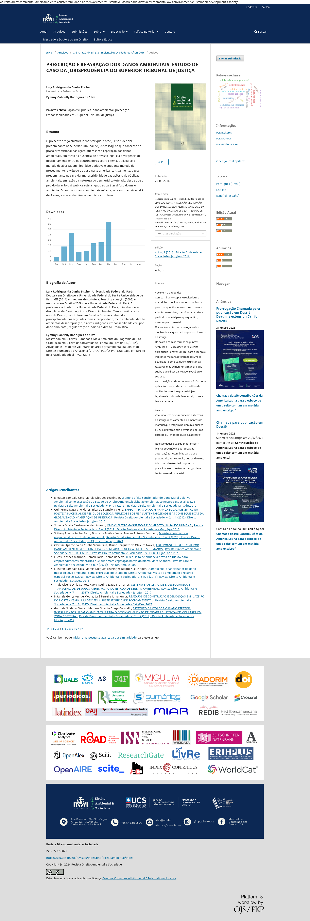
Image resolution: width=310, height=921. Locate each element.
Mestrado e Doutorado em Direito (65, 39)
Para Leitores (224, 132)
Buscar (260, 31)
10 (75, 628)
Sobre (98, 31)
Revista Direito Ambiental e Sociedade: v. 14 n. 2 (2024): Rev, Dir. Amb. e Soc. (123, 563)
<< (47, 628)
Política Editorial (145, 31)
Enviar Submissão (230, 58)
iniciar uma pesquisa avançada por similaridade (105, 637)
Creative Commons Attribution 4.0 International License (139, 878)
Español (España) (227, 196)
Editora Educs (103, 39)
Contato (170, 31)
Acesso (266, 7)
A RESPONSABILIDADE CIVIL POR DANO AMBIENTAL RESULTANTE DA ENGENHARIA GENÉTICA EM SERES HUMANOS (126, 547)
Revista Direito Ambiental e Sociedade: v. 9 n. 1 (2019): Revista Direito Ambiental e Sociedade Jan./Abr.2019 (125, 505)
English (221, 190)
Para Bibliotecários (227, 144)
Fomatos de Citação (169, 233)
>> (81, 628)
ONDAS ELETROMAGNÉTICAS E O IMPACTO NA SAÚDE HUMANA (149, 525)
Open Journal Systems (231, 161)
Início (49, 52)
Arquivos (59, 31)
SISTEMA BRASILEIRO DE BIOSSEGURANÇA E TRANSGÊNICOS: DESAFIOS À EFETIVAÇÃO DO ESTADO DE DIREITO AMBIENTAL (122, 586)
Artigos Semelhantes (62, 490)
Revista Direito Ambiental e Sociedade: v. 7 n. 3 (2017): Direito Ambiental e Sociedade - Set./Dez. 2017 (122, 602)
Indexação (118, 31)
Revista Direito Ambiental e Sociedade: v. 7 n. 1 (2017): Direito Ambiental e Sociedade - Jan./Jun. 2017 (125, 590)
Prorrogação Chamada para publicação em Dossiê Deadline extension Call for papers (238, 314)
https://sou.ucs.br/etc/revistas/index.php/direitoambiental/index (89, 858)
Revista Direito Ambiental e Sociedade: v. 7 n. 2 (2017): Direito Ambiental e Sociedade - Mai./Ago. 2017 (128, 527)
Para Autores (224, 138)
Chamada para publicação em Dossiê (239, 424)
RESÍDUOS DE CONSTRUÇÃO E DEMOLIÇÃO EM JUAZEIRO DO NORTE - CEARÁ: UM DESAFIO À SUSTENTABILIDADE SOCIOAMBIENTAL (129, 598)
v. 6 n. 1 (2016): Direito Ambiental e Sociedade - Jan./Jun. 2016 (109, 52)
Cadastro (251, 7)
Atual (43, 31)
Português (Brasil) (228, 184)
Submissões (79, 31)
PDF (163, 162)
